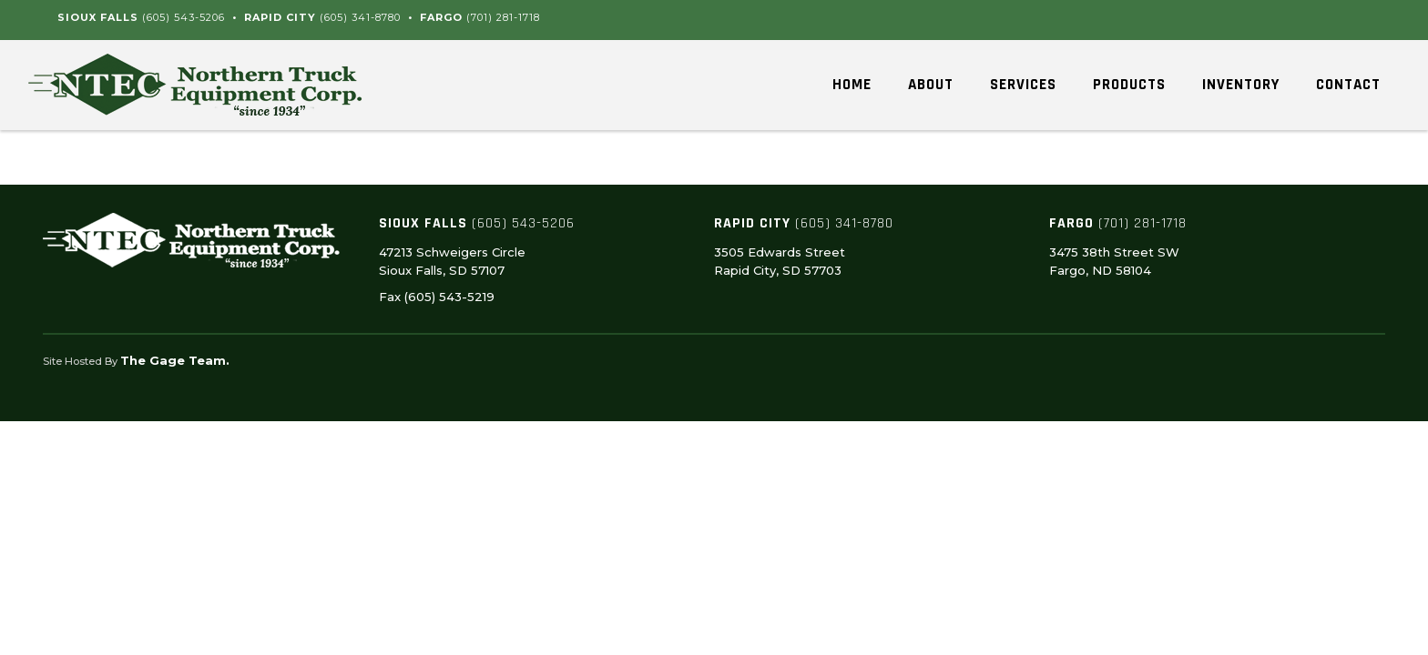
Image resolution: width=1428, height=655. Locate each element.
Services (1023, 85)
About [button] (931, 85)
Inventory (1241, 85)
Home (852, 85)
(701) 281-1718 (503, 17)
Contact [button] (1348, 85)
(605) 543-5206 (183, 17)
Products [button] (1129, 85)
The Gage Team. (175, 360)
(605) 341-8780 (360, 17)
